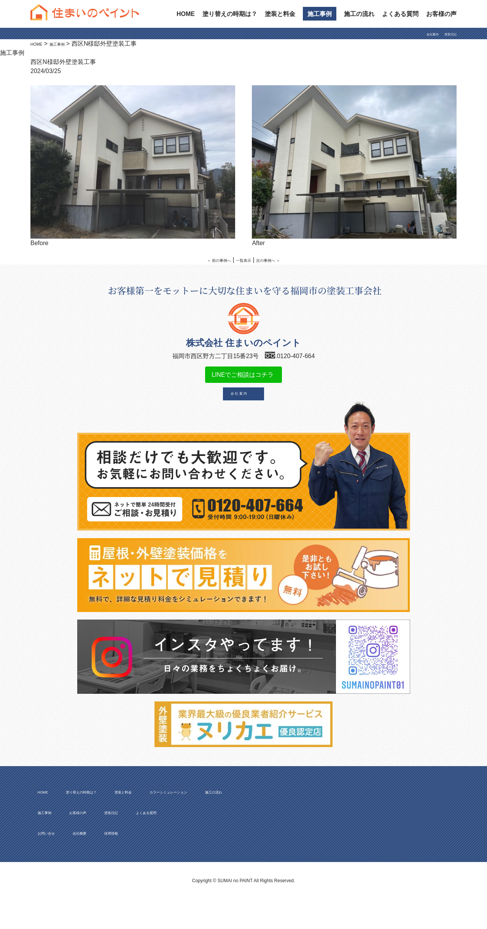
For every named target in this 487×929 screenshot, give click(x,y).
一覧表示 (243, 260)
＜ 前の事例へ (207, 260)
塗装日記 (446, 34)
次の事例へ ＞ (280, 260)
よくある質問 (400, 14)
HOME (186, 14)
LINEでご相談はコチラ (243, 378)
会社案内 (420, 34)
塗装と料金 (280, 14)
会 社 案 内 (239, 403)
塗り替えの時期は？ (229, 14)
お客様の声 (441, 14)
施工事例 (319, 14)
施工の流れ (359, 14)
